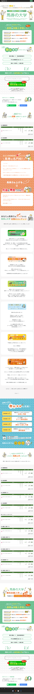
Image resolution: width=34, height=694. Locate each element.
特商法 (2, 688)
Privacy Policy (19, 91)
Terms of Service (21, 91)
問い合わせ (13, 688)
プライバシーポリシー (9, 688)
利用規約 (10, 89)
